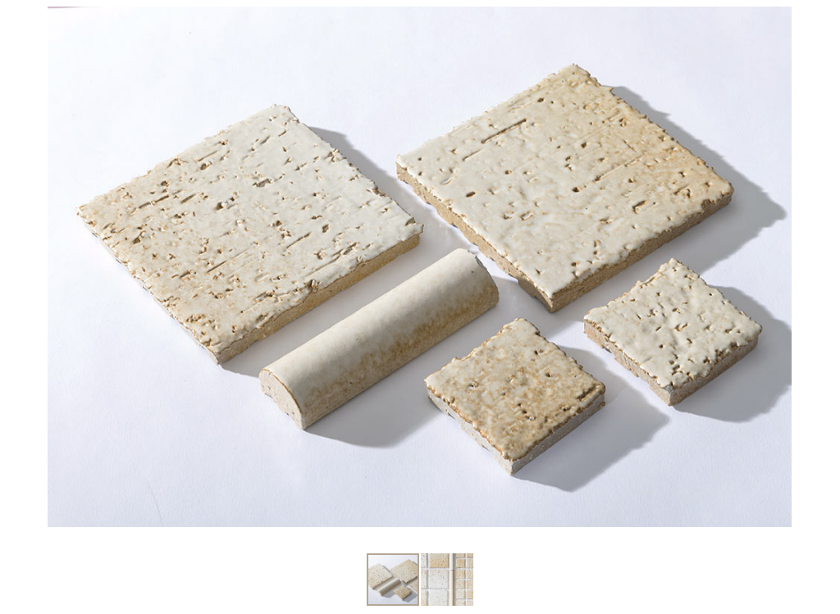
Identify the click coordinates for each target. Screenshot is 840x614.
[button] (777, 267)
